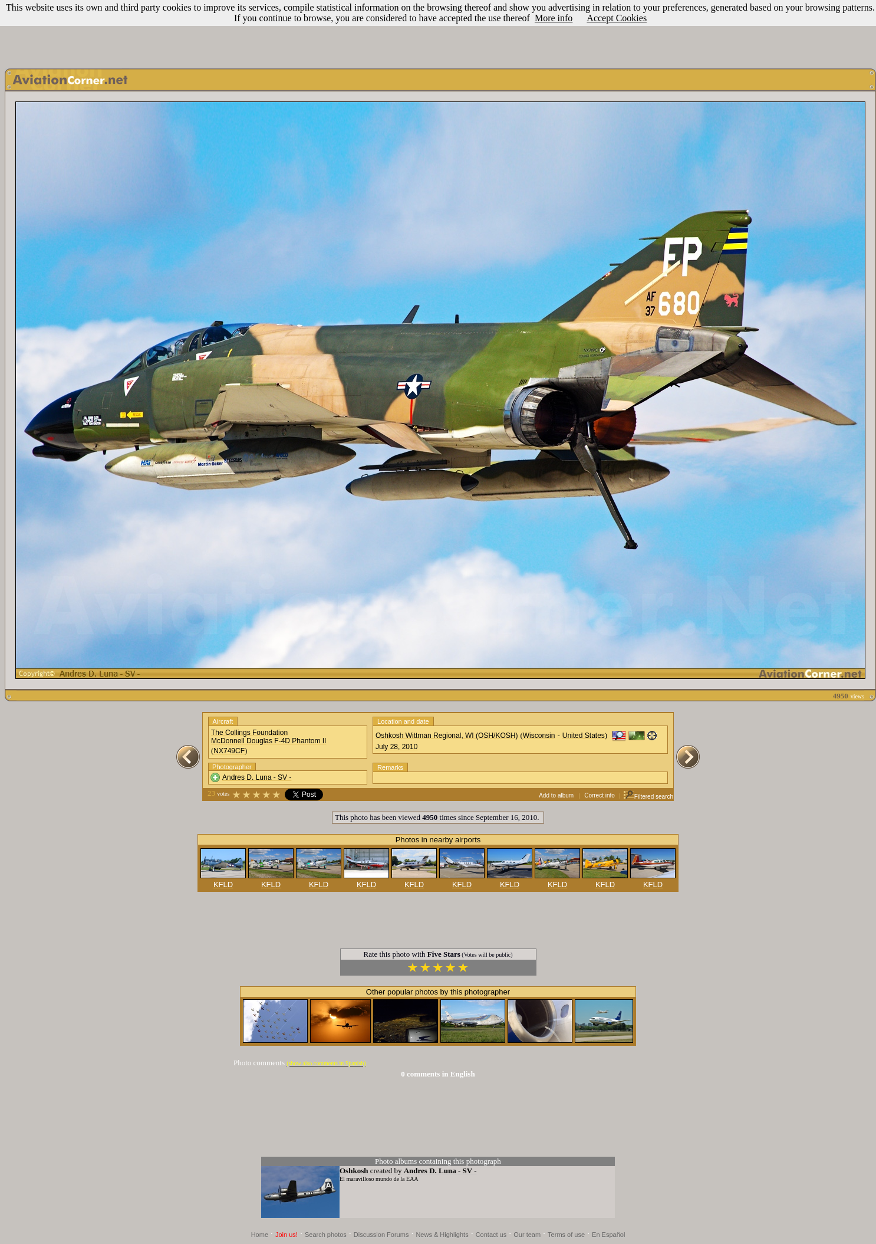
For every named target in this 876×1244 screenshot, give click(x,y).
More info (553, 18)
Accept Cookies (617, 18)
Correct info (599, 795)
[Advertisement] (438, 31)
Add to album (556, 795)
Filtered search (648, 796)
